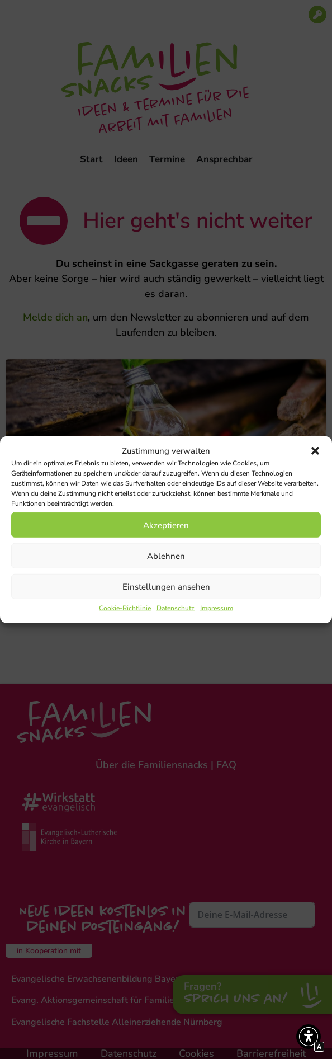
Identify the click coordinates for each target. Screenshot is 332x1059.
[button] (315, 450)
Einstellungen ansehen (166, 586)
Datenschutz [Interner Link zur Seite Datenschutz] (175, 608)
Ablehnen (166, 555)
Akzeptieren (166, 524)
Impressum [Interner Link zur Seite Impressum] (216, 608)
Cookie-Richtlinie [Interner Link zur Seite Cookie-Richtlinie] (125, 608)
